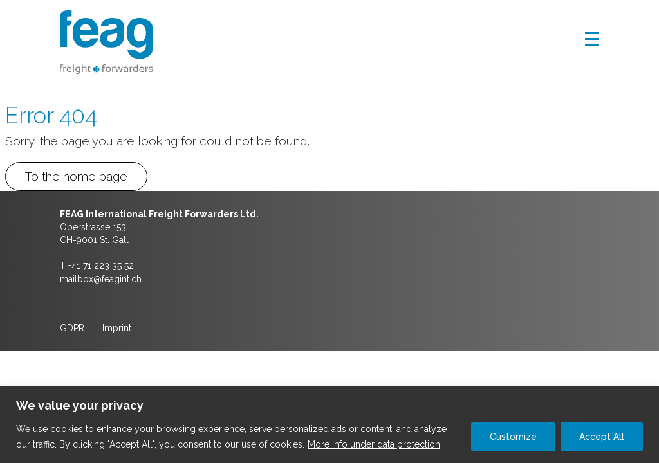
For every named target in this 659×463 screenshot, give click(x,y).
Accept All (601, 436)
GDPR (72, 328)
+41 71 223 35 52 (101, 265)
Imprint (116, 328)
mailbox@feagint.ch (101, 279)
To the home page (76, 176)
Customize (513, 436)
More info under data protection (374, 444)
